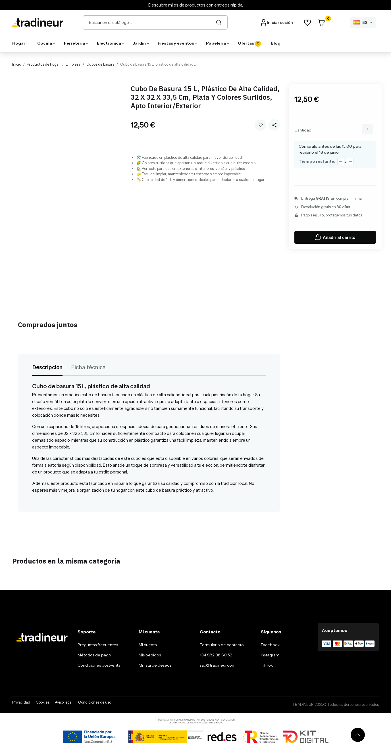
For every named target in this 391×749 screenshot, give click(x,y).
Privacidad (21, 702)
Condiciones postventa (99, 665)
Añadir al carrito (335, 237)
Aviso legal (63, 702)
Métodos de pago (94, 655)
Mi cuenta (148, 644)
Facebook (270, 644)
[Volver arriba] (358, 735)
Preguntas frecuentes (98, 644)
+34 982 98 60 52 (216, 655)
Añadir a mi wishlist (261, 125)
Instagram (270, 655)
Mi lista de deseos (155, 665)
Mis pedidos (150, 655)
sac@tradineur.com (218, 665)
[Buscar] (218, 22)
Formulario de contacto (222, 644)
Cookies (42, 702)
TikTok (267, 665)
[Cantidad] (367, 129)
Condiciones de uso (94, 702)
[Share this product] (274, 125)
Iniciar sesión (280, 22)
